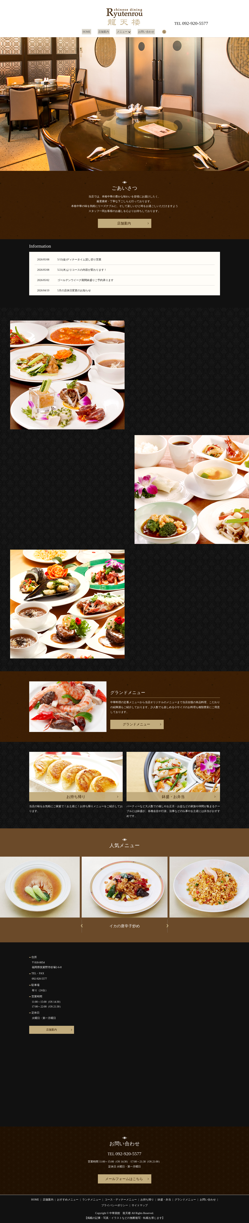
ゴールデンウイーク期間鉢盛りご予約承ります (85, 280)
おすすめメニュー (67, 1199)
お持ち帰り (147, 1199)
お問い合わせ (145, 31)
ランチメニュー (91, 1199)
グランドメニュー (136, 724)
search (162, 32)
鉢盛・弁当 (164, 1199)
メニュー (121, 31)
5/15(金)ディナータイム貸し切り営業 (79, 259)
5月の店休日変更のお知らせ (74, 290)
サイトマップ (140, 1205)
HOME (88, 31)
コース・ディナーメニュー (121, 1199)
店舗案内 (103, 31)
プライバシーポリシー (114, 1205)
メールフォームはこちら (124, 1179)
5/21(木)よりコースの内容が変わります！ (82, 269)
